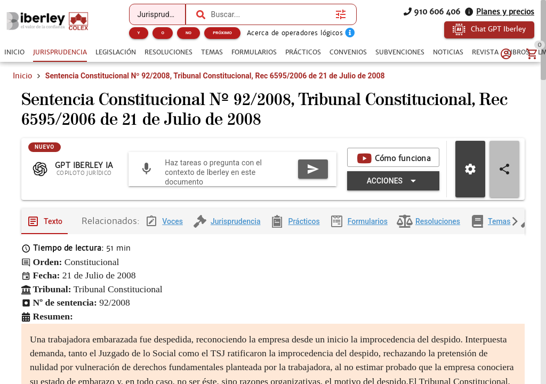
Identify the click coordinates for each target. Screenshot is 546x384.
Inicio (22, 76)
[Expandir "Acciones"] (393, 182)
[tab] (14, 52)
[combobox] (271, 14)
